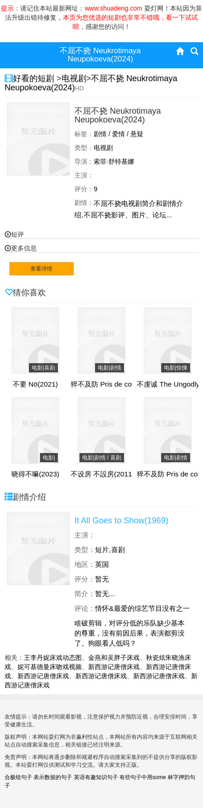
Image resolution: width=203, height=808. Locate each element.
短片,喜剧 (109, 549)
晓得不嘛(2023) (35, 474)
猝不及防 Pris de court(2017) (115, 384)
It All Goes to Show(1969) (121, 520)
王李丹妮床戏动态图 (53, 657)
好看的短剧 (34, 78)
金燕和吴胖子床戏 (114, 657)
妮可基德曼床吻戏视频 (49, 666)
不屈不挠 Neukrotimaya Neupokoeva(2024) (91, 83)
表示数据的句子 (53, 777)
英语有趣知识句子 (96, 777)
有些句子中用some (142, 777)
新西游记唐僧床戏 (114, 666)
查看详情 (41, 269)
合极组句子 (18, 777)
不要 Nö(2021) (35, 384)
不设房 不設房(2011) (103, 474)
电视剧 (74, 78)
